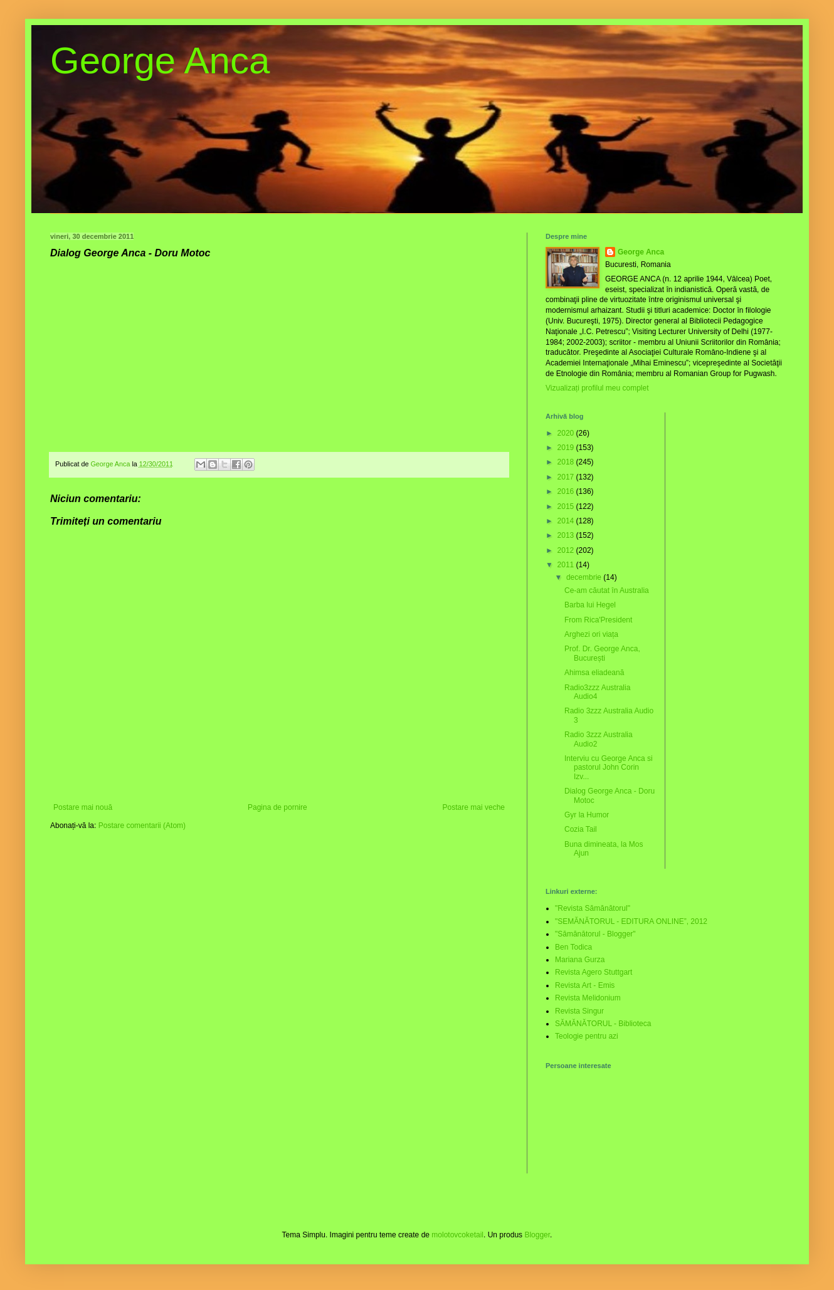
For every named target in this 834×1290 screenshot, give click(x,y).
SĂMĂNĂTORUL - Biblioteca (603, 1023)
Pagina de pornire (277, 807)
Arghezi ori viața (591, 634)
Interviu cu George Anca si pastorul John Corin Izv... (608, 767)
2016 (566, 491)
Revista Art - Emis (585, 985)
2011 (566, 564)
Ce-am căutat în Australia (606, 590)
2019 (566, 447)
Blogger (537, 1234)
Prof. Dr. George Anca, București (602, 653)
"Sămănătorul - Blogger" (595, 934)
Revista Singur (579, 1011)
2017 (566, 477)
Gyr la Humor (586, 814)
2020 (566, 433)
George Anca (160, 60)
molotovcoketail (457, 1234)
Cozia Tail (580, 829)
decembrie (584, 577)
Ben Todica (573, 947)
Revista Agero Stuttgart (593, 972)
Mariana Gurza (579, 959)
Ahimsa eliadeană (594, 672)
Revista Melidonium (588, 998)
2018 (566, 462)
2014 (566, 521)
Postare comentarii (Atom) (142, 825)
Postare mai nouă (82, 807)
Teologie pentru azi (586, 1036)
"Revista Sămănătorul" (592, 908)
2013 (566, 535)
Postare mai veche (474, 807)
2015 (566, 506)
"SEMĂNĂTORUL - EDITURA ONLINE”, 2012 (631, 921)
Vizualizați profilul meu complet (597, 388)
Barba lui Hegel (590, 604)
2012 (566, 550)
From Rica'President (598, 620)
